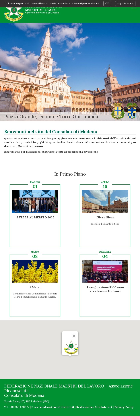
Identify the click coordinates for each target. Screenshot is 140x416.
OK (107, 3)
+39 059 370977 (19, 407)
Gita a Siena (105, 217)
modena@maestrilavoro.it (57, 407)
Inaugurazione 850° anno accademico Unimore (105, 289)
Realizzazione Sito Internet (94, 407)
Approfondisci (125, 3)
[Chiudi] (74, 335)
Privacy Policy (124, 407)
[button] (70, 360)
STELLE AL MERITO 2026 (35, 217)
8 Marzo (35, 287)
